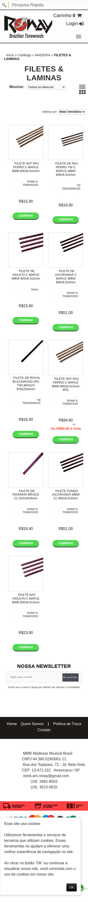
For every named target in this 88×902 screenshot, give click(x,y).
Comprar (26, 215)
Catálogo (24, 55)
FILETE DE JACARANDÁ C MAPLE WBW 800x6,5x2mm (66, 276)
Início (10, 55)
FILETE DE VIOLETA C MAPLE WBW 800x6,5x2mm (26, 274)
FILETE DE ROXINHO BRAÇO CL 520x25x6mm (26, 494)
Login (72, 23)
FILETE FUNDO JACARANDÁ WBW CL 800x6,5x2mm (66, 494)
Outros (34, 289)
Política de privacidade (34, 896)
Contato (43, 730)
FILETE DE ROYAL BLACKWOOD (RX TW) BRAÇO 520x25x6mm (26, 383)
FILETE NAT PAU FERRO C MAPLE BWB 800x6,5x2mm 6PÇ (65, 384)
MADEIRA (42, 55)
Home (12, 724)
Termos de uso (60, 896)
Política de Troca (67, 724)
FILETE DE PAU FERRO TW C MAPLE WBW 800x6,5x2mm (66, 169)
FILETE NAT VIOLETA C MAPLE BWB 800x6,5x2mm (25, 598)
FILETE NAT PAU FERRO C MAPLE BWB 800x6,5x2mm (25, 167)
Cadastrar (71, 677)
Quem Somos (32, 724)
